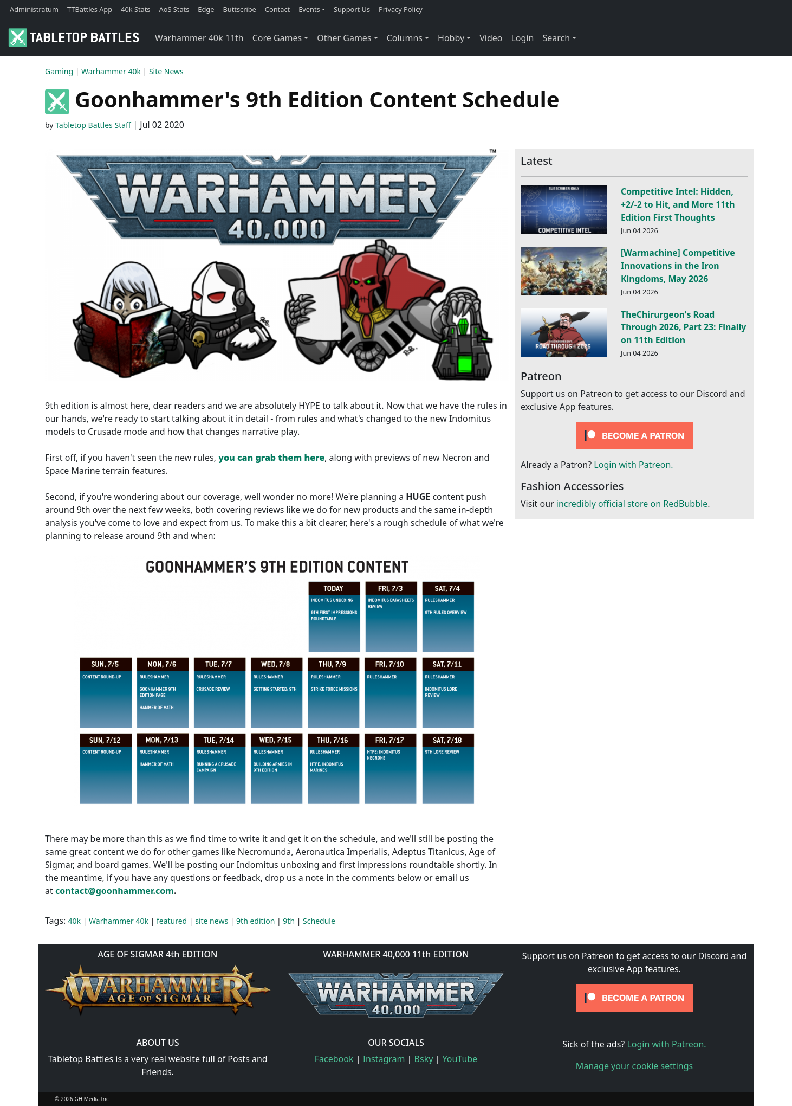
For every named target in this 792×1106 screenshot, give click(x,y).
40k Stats (135, 9)
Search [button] (556, 38)
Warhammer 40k (111, 71)
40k (74, 921)
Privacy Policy (401, 9)
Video (490, 38)
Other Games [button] (344, 38)
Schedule (319, 921)
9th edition (255, 921)
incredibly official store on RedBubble (631, 504)
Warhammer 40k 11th (199, 38)
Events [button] (309, 9)
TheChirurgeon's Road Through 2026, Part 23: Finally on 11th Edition (683, 327)
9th (289, 921)
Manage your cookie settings (634, 1066)
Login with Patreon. (633, 465)
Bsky (423, 1059)
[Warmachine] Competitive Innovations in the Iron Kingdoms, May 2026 (678, 266)
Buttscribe (239, 9)
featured (172, 921)
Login (522, 38)
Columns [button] (405, 38)
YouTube (460, 1059)
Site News (166, 71)
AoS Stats (174, 9)
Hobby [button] (451, 38)
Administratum (34, 9)
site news (211, 921)
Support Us (352, 9)
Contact (277, 9)
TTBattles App (89, 9)
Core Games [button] (277, 38)
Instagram (384, 1059)
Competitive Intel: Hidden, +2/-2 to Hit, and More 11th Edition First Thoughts (678, 204)
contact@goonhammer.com (114, 891)
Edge (206, 9)
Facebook (334, 1059)
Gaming (59, 71)
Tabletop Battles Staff (93, 125)
